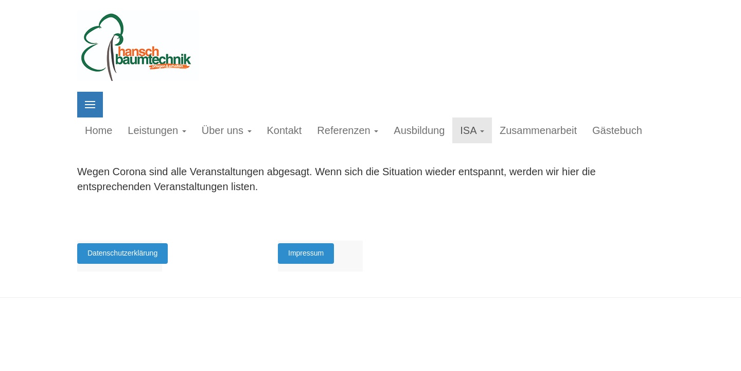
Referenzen (347, 130)
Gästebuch (617, 130)
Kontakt (284, 130)
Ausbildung (419, 130)
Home (98, 130)
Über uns (227, 130)
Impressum (306, 253)
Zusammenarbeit (538, 130)
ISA (472, 130)
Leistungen (157, 130)
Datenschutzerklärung (122, 253)
